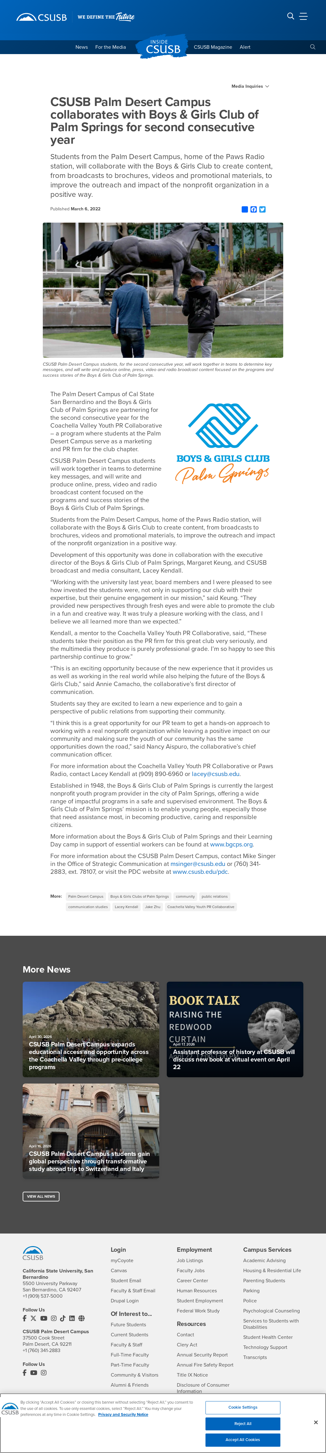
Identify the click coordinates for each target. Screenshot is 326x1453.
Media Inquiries (247, 86)
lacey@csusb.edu (216, 774)
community (185, 896)
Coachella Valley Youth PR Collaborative (200, 907)
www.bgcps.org (231, 844)
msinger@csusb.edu (198, 864)
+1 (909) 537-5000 (43, 1296)
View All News (41, 1196)
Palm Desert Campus (86, 896)
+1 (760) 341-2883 (41, 1351)
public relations (215, 896)
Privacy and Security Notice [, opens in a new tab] (123, 1419)
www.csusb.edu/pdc (201, 872)
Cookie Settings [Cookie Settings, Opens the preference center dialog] (242, 1412)
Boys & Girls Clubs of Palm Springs (139, 896)
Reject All (242, 1429)
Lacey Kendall (126, 907)
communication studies (88, 907)
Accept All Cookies (243, 1445)
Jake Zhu (152, 907)
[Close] (316, 1427)
